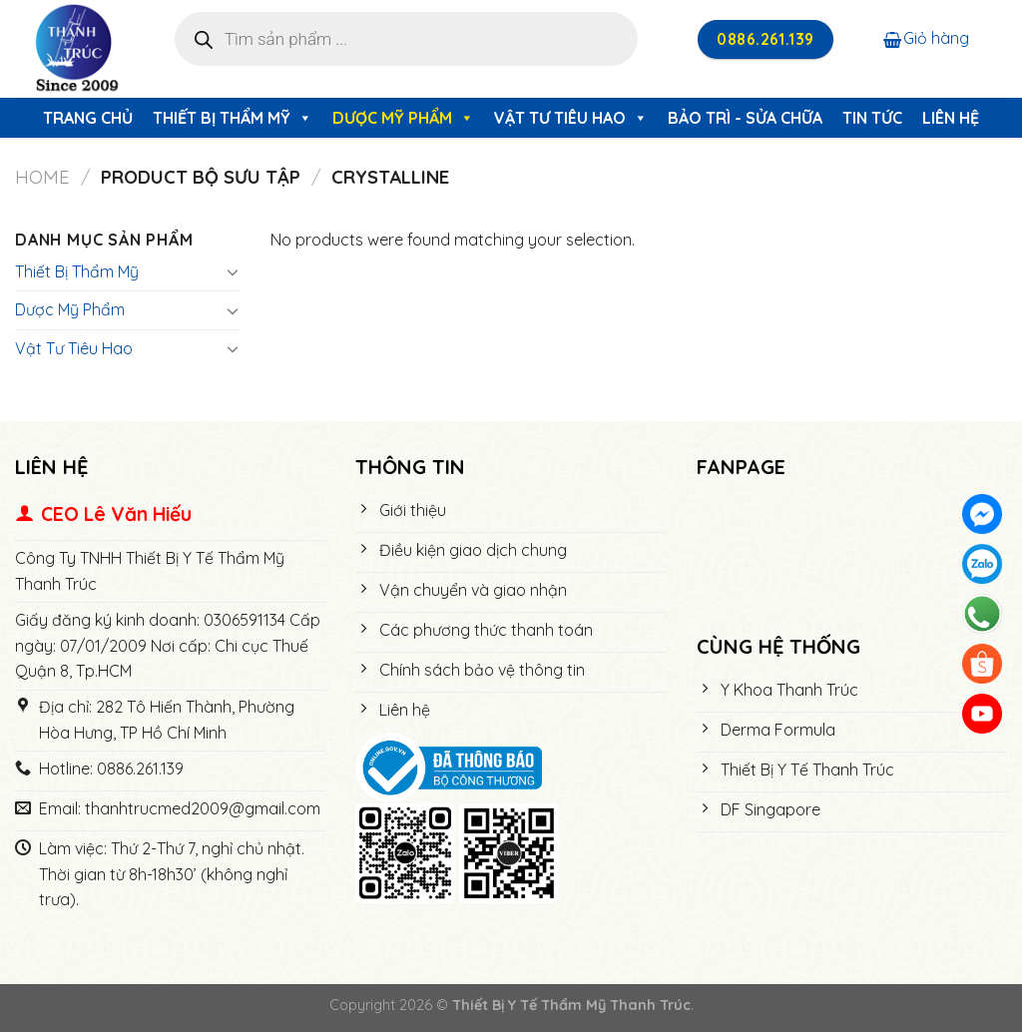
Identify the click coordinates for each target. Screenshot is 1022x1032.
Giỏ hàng (926, 38)
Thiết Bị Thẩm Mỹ (232, 118)
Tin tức (872, 118)
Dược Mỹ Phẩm (403, 118)
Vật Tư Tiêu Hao (571, 118)
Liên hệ (950, 118)
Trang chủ (88, 118)
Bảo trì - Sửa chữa (745, 118)
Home (42, 177)
